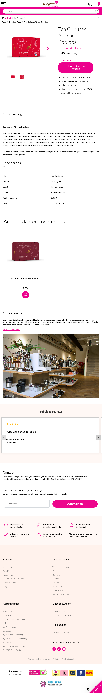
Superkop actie (9, 642)
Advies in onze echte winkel (19, 535)
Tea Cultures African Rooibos (36, 22)
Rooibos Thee (15, 22)
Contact (56, 571)
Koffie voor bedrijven (61, 615)
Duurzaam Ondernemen (13, 578)
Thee (3, 22)
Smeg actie (7, 611)
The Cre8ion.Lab (68, 659)
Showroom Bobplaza (61, 611)
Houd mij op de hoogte (76, 67)
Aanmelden (75, 503)
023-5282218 (66, 632)
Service (55, 578)
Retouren (56, 575)
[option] (26, 48)
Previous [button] (5, 49)
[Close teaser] (88, 689)
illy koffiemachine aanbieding (15, 638)
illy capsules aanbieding (13, 634)
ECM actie (7, 615)
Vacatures (7, 567)
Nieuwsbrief (8, 575)
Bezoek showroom (11, 329)
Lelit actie (7, 623)
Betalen (55, 582)
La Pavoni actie (9, 627)
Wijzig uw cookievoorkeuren (39, 659)
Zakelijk (6, 571)
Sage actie (7, 631)
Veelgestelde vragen (60, 567)
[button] (95, 686)
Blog (5, 586)
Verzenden (57, 586)
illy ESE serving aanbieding (14, 646)
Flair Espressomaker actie (14, 619)
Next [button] (48, 49)
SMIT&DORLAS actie (12, 650)
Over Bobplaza (9, 582)
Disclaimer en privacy (61, 590)
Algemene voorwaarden (62, 594)
